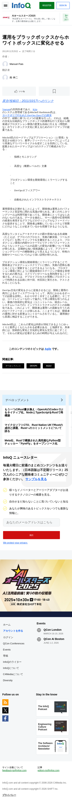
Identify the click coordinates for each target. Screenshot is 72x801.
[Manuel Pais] (5, 64)
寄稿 (5, 655)
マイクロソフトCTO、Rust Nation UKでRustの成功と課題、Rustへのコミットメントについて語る (34, 428)
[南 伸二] (5, 77)
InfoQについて (11, 668)
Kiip (35, 109)
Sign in (63, 5)
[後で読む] (54, 91)
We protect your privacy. (15, 542)
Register (46, 5)
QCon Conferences (13, 643)
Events (7, 649)
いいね (22, 91)
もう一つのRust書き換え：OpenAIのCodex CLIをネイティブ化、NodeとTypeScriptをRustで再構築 (34, 412)
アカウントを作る (13, 630)
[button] (31, 535)
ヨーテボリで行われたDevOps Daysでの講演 (26, 115)
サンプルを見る (36, 479)
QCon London (52, 629)
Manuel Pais (16, 64)
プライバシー (9, 795)
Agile (48, 348)
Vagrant (6, 109)
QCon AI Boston (54, 638)
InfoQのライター (12, 661)
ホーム (7, 624)
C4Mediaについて (13, 674)
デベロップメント (13, 365)
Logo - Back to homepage (21, 5)
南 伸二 (14, 77)
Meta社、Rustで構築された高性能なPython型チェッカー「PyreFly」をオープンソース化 (33, 442)
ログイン (8, 637)
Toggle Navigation (5, 5)
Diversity (8, 680)
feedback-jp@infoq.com (14, 770)
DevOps (33, 365)
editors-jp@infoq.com (49, 770)
